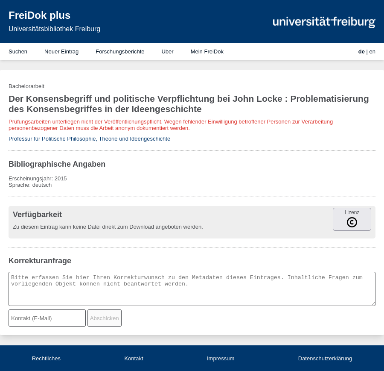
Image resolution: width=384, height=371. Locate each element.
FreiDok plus (39, 15)
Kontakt (133, 358)
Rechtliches (46, 358)
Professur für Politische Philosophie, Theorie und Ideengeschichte (89, 138)
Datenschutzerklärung (325, 358)
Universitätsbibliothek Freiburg (54, 28)
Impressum (220, 358)
